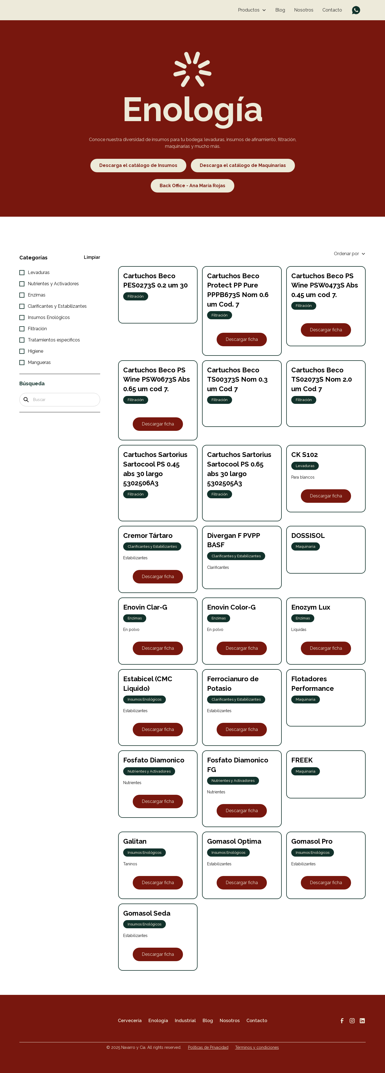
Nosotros (303, 10)
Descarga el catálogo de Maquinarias (243, 165)
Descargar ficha (242, 339)
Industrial (185, 1020)
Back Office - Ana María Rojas (192, 185)
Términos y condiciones (257, 1047)
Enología (158, 1020)
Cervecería (130, 1020)
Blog (280, 10)
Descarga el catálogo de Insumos (138, 165)
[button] (252, 10)
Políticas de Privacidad (208, 1047)
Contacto (332, 10)
